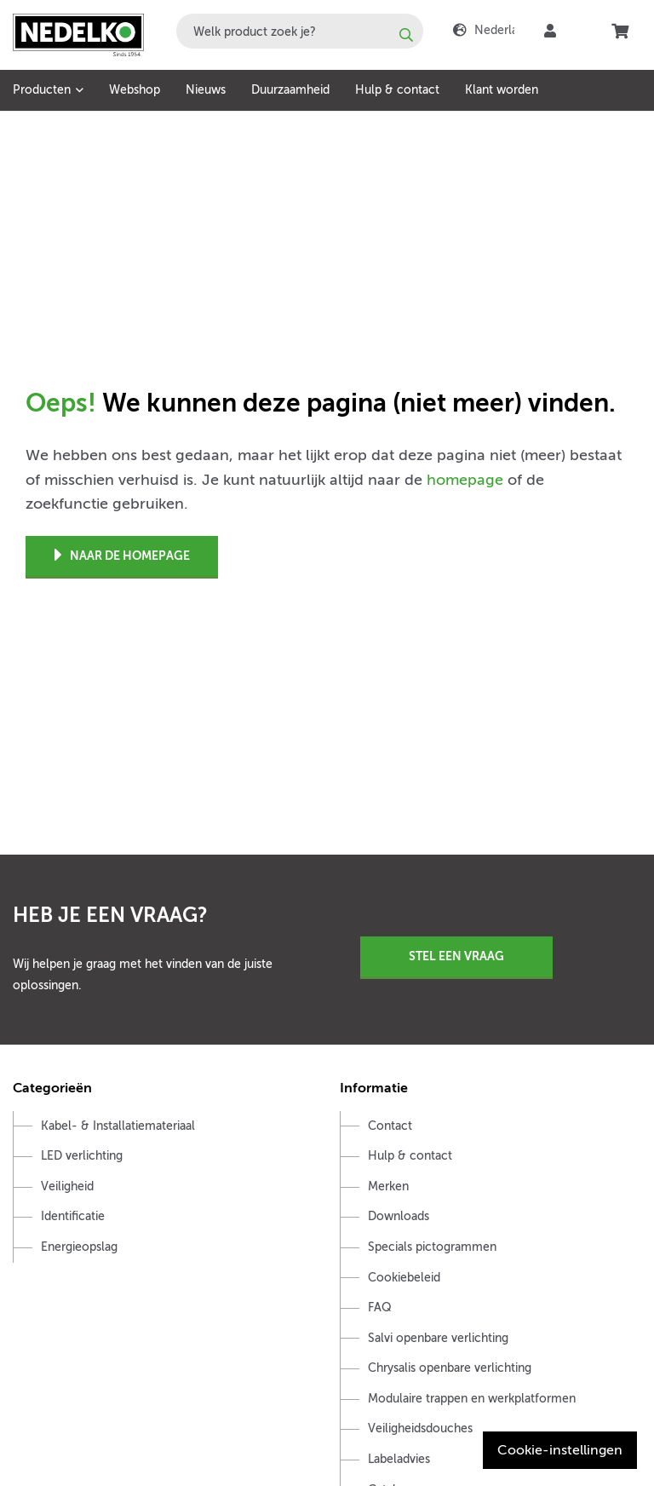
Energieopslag (79, 1247)
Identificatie (73, 1216)
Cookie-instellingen (559, 1450)
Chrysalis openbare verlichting (449, 1368)
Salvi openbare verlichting (438, 1338)
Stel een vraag (456, 956)
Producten (42, 90)
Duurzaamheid (290, 90)
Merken (388, 1186)
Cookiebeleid (404, 1277)
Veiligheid (67, 1186)
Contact (390, 1126)
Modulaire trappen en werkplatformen (472, 1398)
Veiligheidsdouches (420, 1428)
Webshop (134, 90)
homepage (465, 479)
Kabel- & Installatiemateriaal (118, 1126)
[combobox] (299, 31)
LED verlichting (82, 1155)
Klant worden (501, 90)
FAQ (380, 1307)
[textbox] (299, 31)
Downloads (398, 1216)
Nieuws (206, 90)
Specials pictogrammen (432, 1247)
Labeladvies (399, 1459)
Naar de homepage (122, 556)
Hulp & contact (397, 90)
